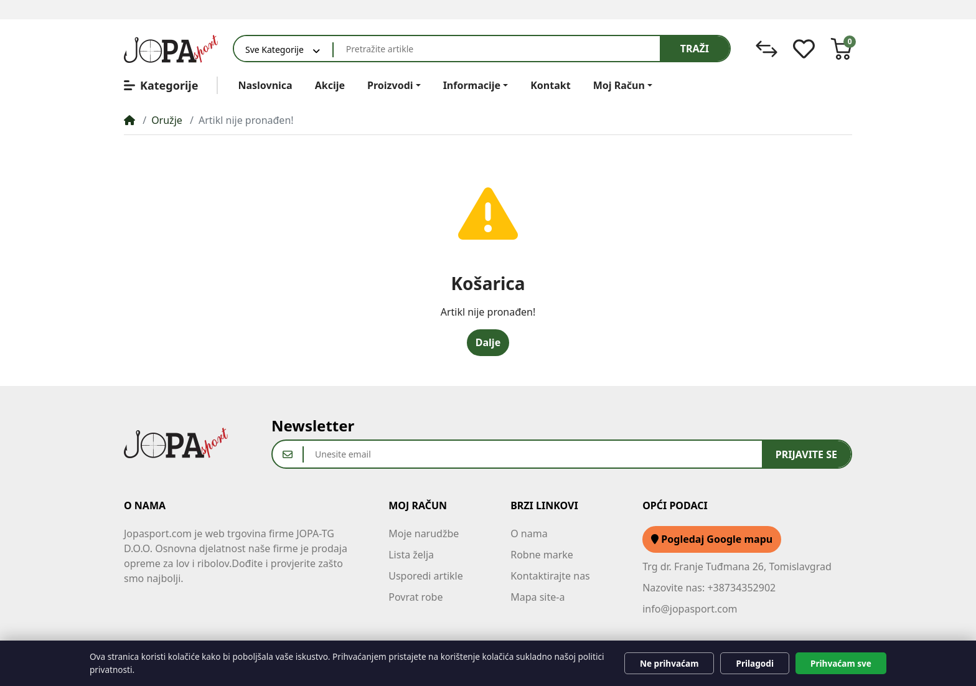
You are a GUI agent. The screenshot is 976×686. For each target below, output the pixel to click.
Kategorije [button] (161, 85)
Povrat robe (415, 597)
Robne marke (541, 554)
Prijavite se (806, 454)
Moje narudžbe (423, 533)
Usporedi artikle (425, 576)
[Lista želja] (804, 49)
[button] (841, 49)
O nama (528, 533)
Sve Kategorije (274, 49)
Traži (694, 48)
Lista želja (411, 554)
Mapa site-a (537, 597)
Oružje (166, 120)
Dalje (488, 342)
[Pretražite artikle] (497, 48)
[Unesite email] (533, 454)
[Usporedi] (766, 49)
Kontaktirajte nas (550, 576)
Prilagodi (755, 663)
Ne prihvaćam (669, 663)
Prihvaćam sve (840, 663)
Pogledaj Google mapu (711, 539)
